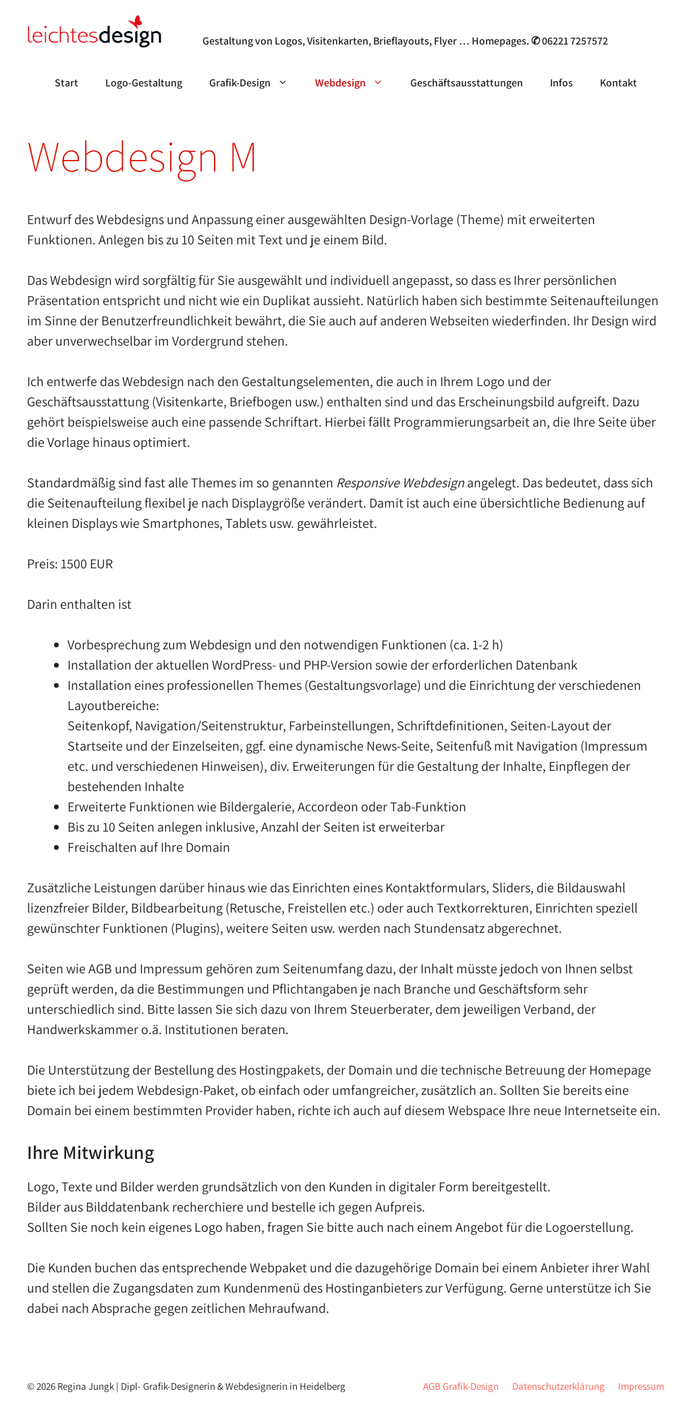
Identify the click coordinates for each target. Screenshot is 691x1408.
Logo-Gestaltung (143, 83)
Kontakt (618, 83)
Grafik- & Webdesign (270, 23)
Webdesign (356, 83)
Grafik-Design (255, 83)
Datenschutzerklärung (558, 1386)
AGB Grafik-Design (461, 1386)
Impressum (641, 1386)
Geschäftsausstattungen (466, 83)
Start (66, 83)
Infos (561, 83)
